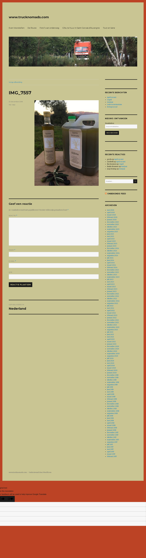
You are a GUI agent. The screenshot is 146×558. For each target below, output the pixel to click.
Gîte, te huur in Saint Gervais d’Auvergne (81, 28)
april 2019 (110, 394)
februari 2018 (112, 428)
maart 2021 (111, 342)
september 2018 (113, 411)
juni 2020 (110, 361)
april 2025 (111, 239)
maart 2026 (111, 215)
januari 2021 (111, 344)
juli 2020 (110, 358)
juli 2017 (110, 444)
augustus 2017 (112, 442)
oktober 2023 (112, 275)
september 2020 (113, 354)
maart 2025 (111, 241)
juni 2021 (110, 334)
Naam (12, 250)
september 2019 (113, 382)
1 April (109, 100)
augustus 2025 (112, 232)
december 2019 (112, 375)
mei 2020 (110, 363)
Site (10, 272)
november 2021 (113, 322)
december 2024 (113, 248)
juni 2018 (110, 418)
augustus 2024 (112, 256)
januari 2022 (111, 318)
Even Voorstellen (16, 28)
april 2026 (111, 212)
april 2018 (110, 423)
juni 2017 (110, 447)
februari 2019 (112, 399)
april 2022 (111, 311)
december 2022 (113, 294)
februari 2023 (112, 289)
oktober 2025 (112, 227)
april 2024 (111, 263)
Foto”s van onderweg (49, 28)
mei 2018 (110, 421)
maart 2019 (111, 397)
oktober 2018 (112, 409)
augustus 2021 (112, 330)
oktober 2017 (111, 437)
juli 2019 (110, 387)
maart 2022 (111, 313)
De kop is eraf (112, 107)
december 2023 (113, 270)
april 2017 (110, 452)
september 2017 (113, 440)
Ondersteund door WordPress (40, 472)
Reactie (13, 216)
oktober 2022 (112, 299)
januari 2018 (111, 430)
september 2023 (113, 277)
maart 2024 (111, 265)
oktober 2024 (112, 251)
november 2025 (113, 224)
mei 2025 (110, 236)
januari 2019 (111, 401)
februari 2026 (112, 217)
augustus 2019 (112, 385)
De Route (32, 28)
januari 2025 (111, 246)
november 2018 (113, 406)
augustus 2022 (112, 303)
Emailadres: (109, 123)
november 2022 (113, 296)
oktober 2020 (112, 351)
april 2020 (111, 366)
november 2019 (112, 377)
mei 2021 (110, 337)
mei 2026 (110, 210)
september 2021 (113, 327)
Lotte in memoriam (114, 104)
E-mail (12, 261)
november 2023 (113, 272)
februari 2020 (112, 370)
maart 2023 (111, 287)
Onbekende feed (116, 194)
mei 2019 (110, 392)
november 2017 (112, 435)
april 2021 (110, 339)
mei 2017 (110, 449)
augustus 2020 (112, 356)
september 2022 (113, 301)
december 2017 (112, 433)
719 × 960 (12, 105)
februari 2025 (112, 244)
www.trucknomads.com (29, 17)
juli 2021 (110, 332)
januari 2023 (111, 291)
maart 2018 (111, 425)
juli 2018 (110, 416)
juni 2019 (110, 389)
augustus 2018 (112, 413)
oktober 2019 (111, 380)
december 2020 (113, 346)
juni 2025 (110, 234)
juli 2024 (110, 258)
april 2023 (111, 284)
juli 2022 (110, 306)
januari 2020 (112, 373)
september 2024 (113, 253)
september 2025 (113, 229)
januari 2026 (111, 220)
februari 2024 (112, 267)
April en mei (111, 97)
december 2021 (113, 320)
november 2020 (113, 349)
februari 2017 (112, 456)
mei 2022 (110, 308)
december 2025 (113, 222)
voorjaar (110, 102)
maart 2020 (111, 368)
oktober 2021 (112, 325)
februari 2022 (112, 315)
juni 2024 (110, 260)
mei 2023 (110, 282)
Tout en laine (109, 28)
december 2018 (113, 404)
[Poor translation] (10, 499)
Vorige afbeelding (15, 82)
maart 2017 (111, 454)
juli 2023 (110, 279)
